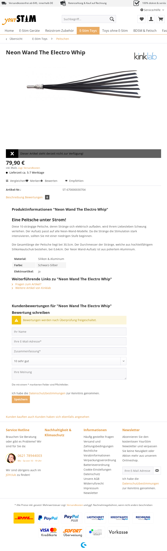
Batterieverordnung (97, 465)
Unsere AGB (91, 479)
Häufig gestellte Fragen (99, 437)
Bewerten (49, 181)
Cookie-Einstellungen (97, 469)
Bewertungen (37, 197)
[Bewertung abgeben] (69, 361)
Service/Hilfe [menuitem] (150, 10)
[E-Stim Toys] (88, 30)
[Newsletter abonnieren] (157, 470)
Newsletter (91, 493)
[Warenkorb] (161, 19)
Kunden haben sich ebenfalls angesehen (62, 417)
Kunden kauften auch (20, 417)
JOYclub (11, 475)
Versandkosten (75, 505)
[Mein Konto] (151, 19)
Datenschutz (92, 474)
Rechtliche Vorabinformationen (97, 453)
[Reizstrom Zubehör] (59, 30)
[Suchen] (112, 19)
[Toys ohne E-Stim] (115, 30)
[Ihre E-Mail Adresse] (137, 470)
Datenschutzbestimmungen (47, 393)
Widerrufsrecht (94, 483)
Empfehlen (74, 181)
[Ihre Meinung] (69, 374)
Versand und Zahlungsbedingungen (98, 444)
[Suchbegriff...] (89, 19)
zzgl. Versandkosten (29, 167)
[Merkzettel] (141, 19)
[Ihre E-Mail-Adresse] (69, 341)
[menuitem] (89, 21)
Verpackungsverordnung (100, 460)
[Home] (9, 30)
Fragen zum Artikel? (26, 284)
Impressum (91, 488)
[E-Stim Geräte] (29, 30)
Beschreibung (15, 197)
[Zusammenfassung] (69, 351)
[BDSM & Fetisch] (145, 30)
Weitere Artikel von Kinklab (31, 288)
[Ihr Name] (69, 331)
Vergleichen (16, 181)
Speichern (21, 399)
